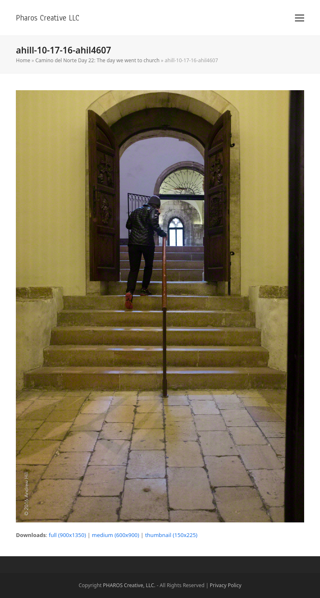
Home (23, 60)
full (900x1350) (67, 535)
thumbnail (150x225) (171, 535)
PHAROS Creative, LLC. (129, 585)
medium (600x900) (115, 535)
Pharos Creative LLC (47, 18)
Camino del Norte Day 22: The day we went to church (97, 60)
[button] (299, 17)
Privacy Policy (226, 585)
